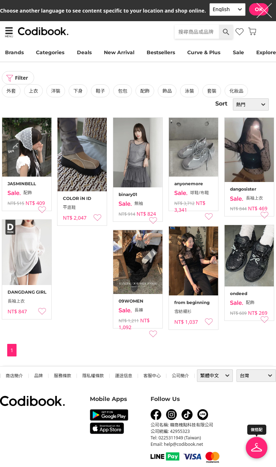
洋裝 (55, 91)
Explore (266, 52)
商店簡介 (14, 376)
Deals (84, 52)
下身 (78, 91)
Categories (50, 52)
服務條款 (62, 376)
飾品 (167, 91)
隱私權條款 (93, 376)
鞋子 (100, 91)
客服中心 (152, 376)
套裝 (211, 91)
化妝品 (236, 91)
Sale (238, 52)
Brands (14, 52)
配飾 (145, 91)
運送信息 (123, 376)
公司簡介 (180, 376)
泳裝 (189, 91)
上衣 (33, 91)
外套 (11, 91)
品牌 (38, 376)
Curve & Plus (203, 52)
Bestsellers (161, 52)
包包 (122, 91)
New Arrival (119, 52)
